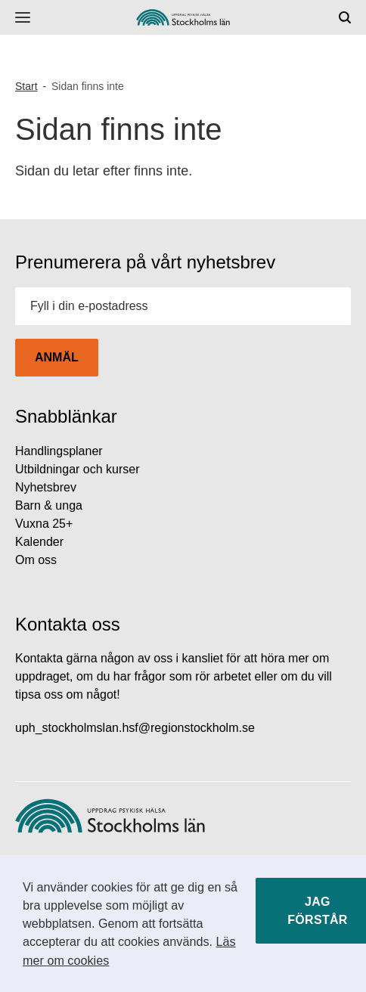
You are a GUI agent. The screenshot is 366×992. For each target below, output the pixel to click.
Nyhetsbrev (45, 487)
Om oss (36, 559)
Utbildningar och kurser (77, 469)
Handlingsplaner (59, 451)
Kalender (39, 541)
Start (26, 86)
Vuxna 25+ (44, 523)
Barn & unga (48, 505)
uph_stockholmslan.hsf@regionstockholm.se (135, 727)
